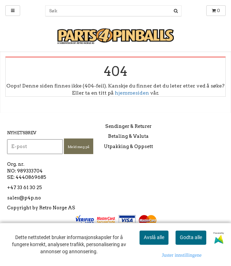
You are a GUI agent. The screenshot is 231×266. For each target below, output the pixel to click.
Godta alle (191, 237)
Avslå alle (154, 237)
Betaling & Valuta (128, 136)
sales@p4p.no (24, 197)
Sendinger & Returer (128, 126)
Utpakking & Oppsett (128, 146)
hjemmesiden (132, 93)
